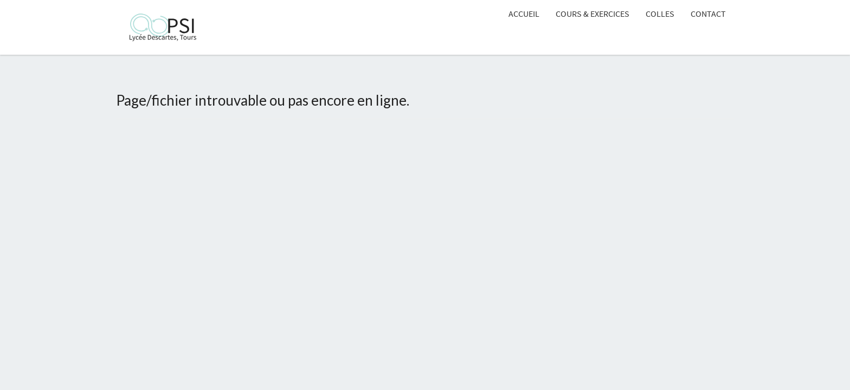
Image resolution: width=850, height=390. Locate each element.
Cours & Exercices (592, 13)
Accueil (523, 13)
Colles (660, 13)
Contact (708, 13)
